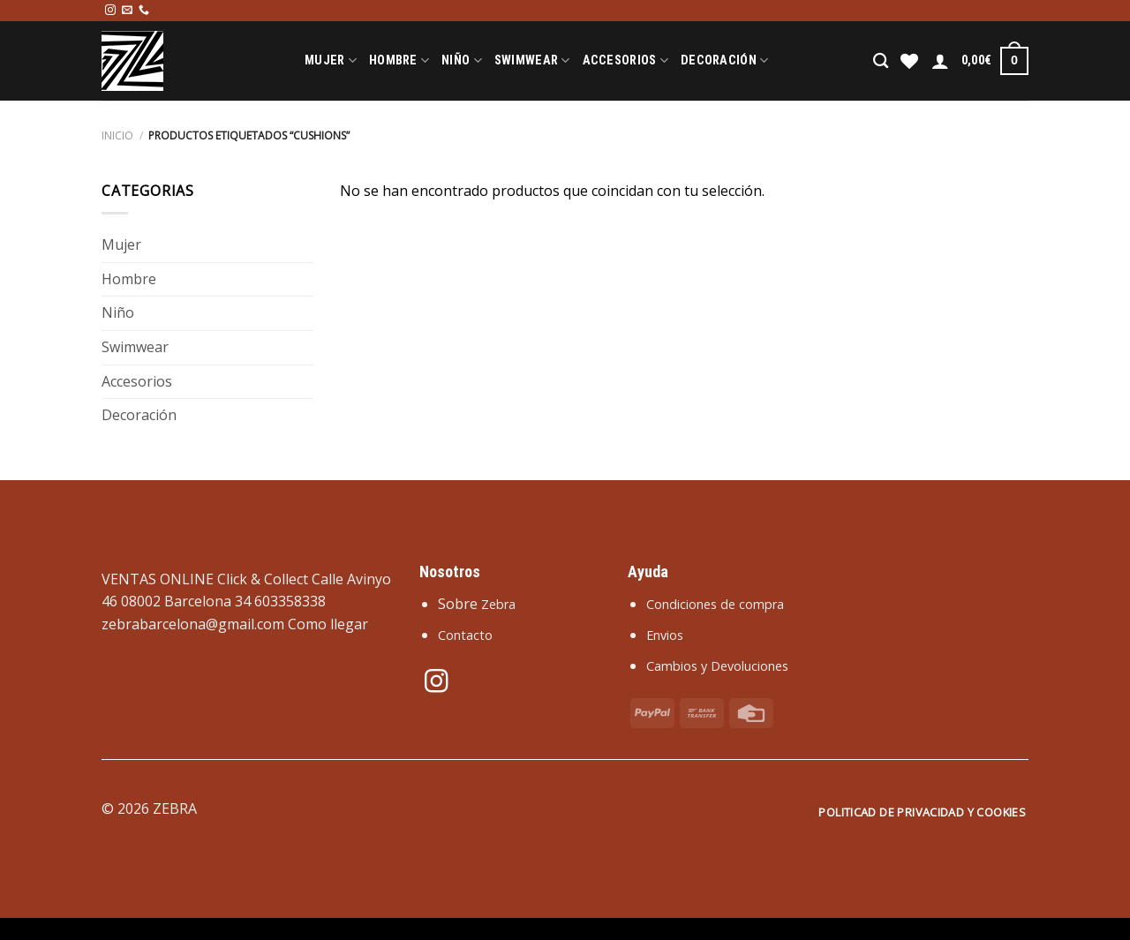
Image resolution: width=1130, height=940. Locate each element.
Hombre (399, 60)
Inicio (117, 135)
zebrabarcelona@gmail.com (193, 624)
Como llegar (328, 624)
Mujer (331, 60)
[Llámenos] (144, 10)
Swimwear (532, 60)
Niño (461, 60)
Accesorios (625, 60)
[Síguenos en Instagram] (110, 10)
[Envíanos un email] (127, 10)
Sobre (477, 603)
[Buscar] (880, 61)
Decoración (724, 60)
